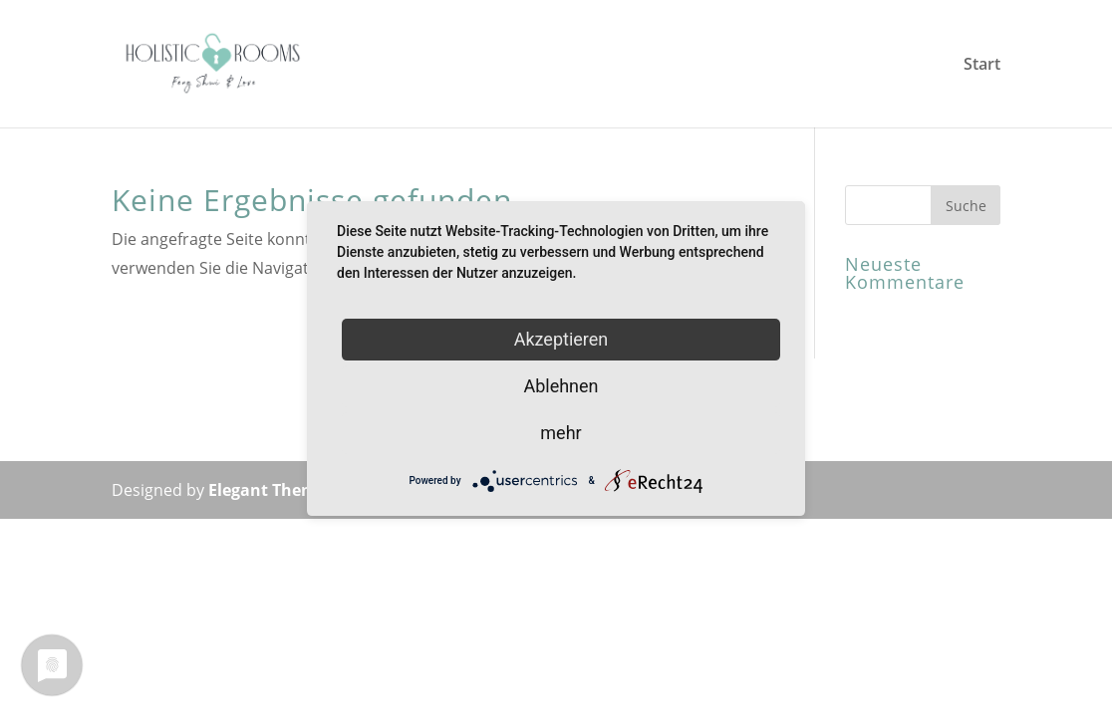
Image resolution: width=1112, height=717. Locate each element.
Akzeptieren (561, 339)
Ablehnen (560, 385)
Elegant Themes (271, 490)
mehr (560, 432)
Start (982, 66)
